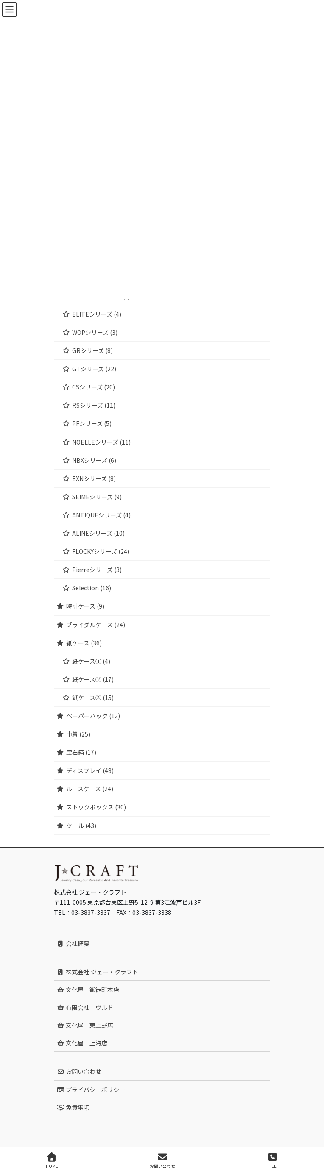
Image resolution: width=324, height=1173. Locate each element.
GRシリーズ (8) (92, 350)
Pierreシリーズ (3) (97, 569)
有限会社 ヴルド (85, 1007)
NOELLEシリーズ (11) (101, 442)
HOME (52, 1160)
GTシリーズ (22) (94, 368)
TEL (273, 1160)
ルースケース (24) (89, 788)
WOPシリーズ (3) (94, 332)
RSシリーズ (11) (93, 405)
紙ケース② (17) (93, 679)
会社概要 (73, 943)
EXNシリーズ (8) (94, 478)
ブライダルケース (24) (95, 624)
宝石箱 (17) (81, 752)
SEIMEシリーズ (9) (97, 496)
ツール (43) (81, 825)
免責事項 (73, 1107)
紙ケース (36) (84, 643)
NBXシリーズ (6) (94, 460)
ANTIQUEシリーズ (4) (101, 515)
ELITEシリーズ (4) (96, 314)
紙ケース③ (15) (93, 697)
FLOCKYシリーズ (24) (100, 551)
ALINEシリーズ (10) (98, 533)
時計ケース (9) (85, 606)
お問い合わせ (79, 1071)
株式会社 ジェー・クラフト (97, 971)
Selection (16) (91, 588)
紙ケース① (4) (91, 661)
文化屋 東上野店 (85, 1025)
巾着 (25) (78, 734)
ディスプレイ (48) (90, 770)
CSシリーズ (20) (93, 387)
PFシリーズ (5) (92, 423)
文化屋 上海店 (82, 1043)
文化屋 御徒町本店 (88, 989)
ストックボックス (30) (96, 807)
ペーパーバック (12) (93, 716)
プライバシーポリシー (91, 1089)
